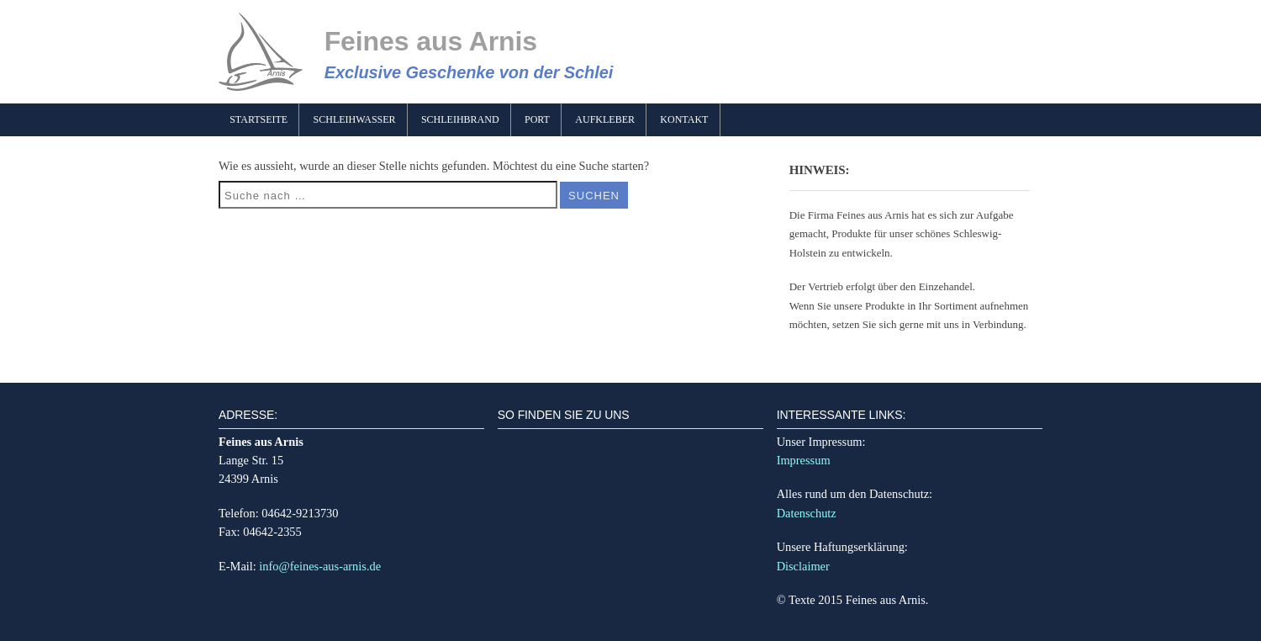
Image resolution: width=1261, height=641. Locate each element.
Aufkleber (605, 119)
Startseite (259, 119)
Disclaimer (803, 566)
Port (537, 119)
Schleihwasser (355, 119)
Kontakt (684, 119)
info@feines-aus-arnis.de (320, 566)
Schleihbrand (460, 119)
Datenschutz (806, 513)
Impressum (804, 460)
